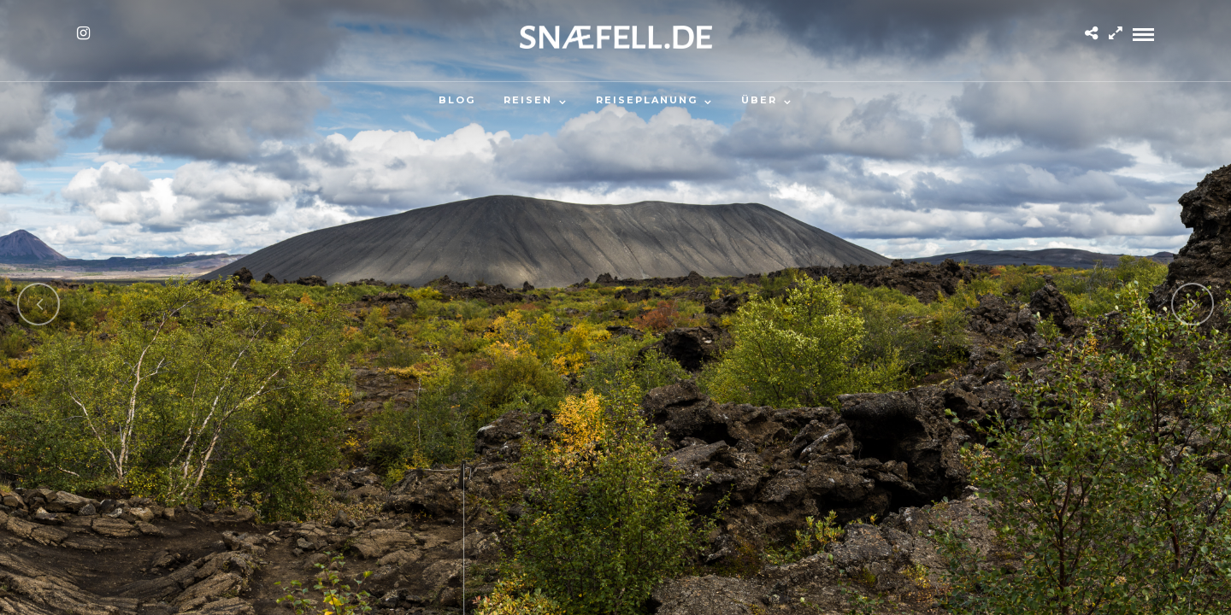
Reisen (528, 100)
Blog (457, 100)
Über (759, 100)
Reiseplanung (647, 100)
